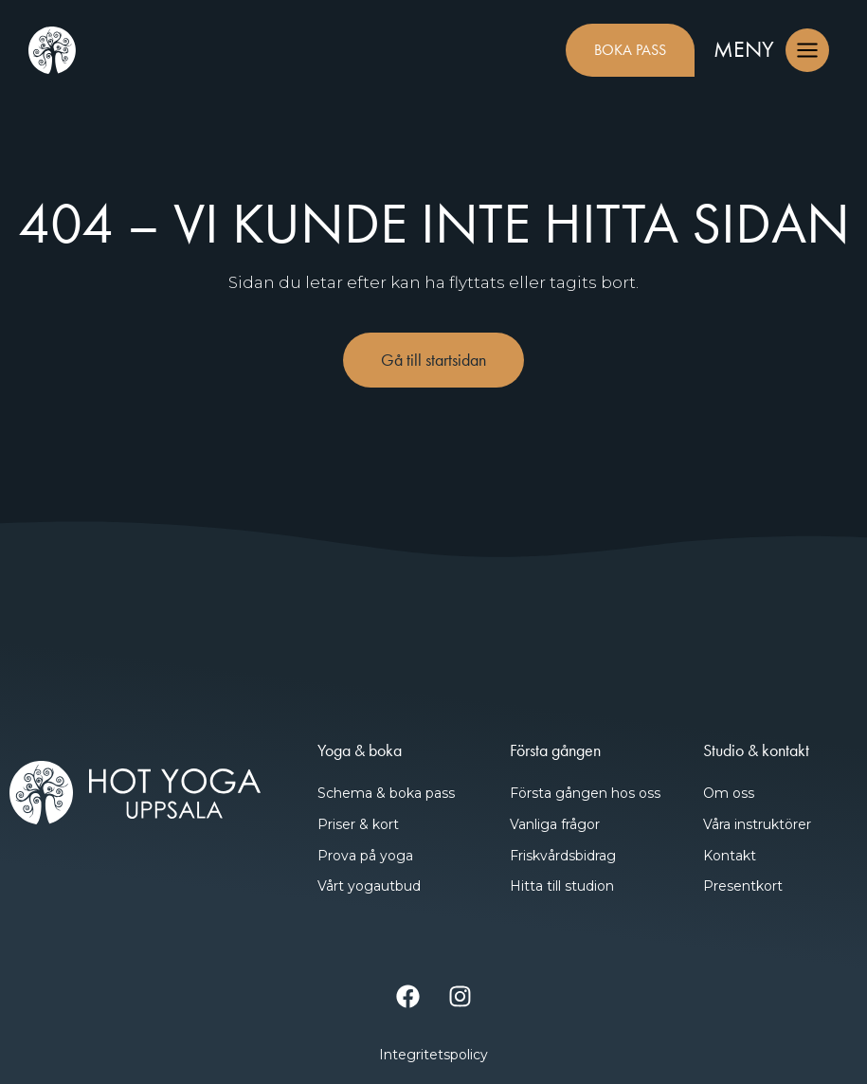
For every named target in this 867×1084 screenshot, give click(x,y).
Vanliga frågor (555, 824)
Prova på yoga (365, 855)
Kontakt (729, 855)
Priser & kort (358, 824)
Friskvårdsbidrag (563, 855)
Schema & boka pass (386, 793)
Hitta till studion (562, 885)
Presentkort (743, 885)
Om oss (728, 793)
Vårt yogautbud (369, 885)
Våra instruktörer (757, 824)
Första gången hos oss (585, 793)
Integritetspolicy (433, 1054)
